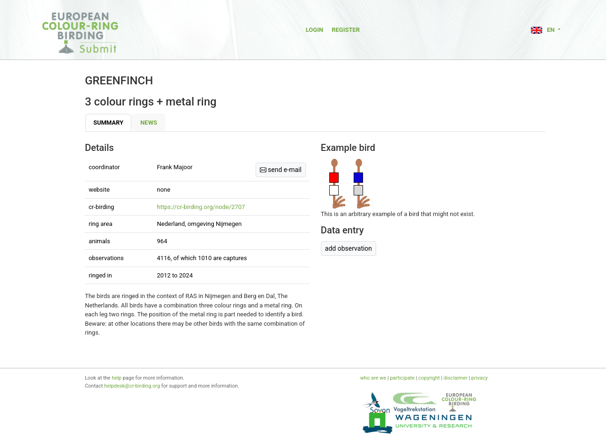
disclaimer (456, 378)
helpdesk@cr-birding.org (132, 386)
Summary (108, 122)
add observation (348, 248)
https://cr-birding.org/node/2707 (201, 206)
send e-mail (281, 169)
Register (346, 29)
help (116, 378)
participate (402, 378)
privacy (479, 378)
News (148, 122)
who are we (373, 378)
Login (314, 29)
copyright (429, 378)
